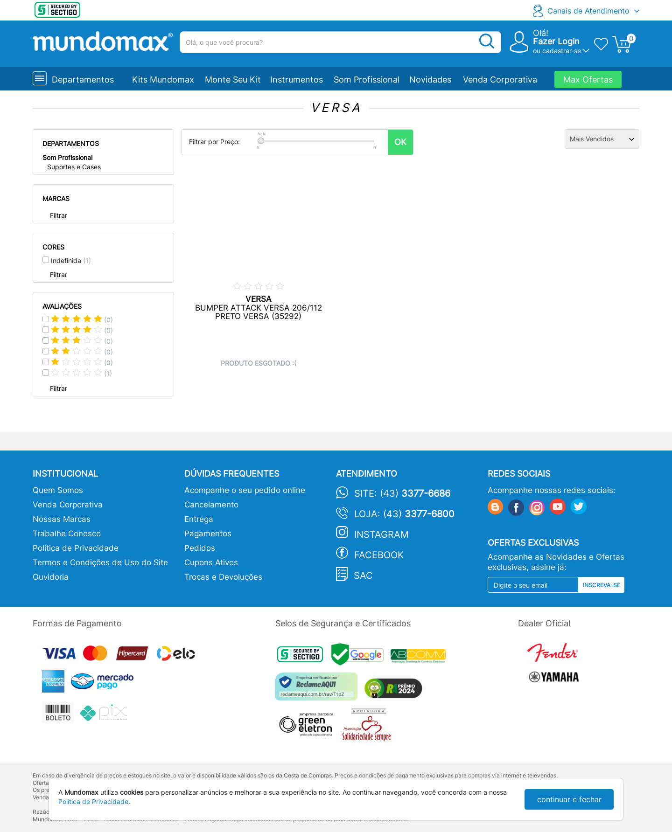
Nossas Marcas (62, 519)
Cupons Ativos (211, 562)
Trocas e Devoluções (223, 577)
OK (400, 142)
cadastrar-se (561, 51)
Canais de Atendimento (588, 10)
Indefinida (71, 260)
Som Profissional (366, 79)
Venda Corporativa (500, 79)
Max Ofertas (588, 79)
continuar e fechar (569, 799)
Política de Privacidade (76, 548)
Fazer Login (556, 41)
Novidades (430, 79)
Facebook (379, 555)
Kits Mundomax (163, 79)
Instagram (381, 534)
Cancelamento (211, 504)
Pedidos (199, 548)
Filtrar (58, 215)
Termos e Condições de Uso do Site (100, 562)
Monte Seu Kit (233, 79)
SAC (363, 575)
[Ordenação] (602, 139)
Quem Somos (58, 490)
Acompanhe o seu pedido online (244, 490)
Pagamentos (207, 533)
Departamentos (83, 79)
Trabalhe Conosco (67, 533)
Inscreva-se (601, 585)
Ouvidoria (51, 577)
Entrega (198, 519)
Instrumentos (296, 79)
